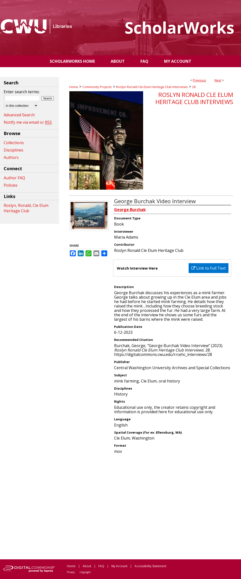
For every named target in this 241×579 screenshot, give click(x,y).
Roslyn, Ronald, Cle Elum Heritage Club (26, 208)
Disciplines (13, 150)
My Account (119, 566)
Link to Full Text (208, 268)
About (87, 566)
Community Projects (97, 87)
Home (73, 87)
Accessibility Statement (150, 566)
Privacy (71, 572)
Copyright (85, 572)
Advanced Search (19, 115)
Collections (14, 142)
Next (217, 80)
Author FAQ (14, 178)
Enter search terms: (22, 91)
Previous (199, 80)
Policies (10, 185)
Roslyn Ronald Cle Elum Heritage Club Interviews (152, 87)
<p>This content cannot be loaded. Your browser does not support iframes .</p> (151, 506)
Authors (11, 157)
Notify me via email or (28, 122)
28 (194, 87)
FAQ (101, 566)
